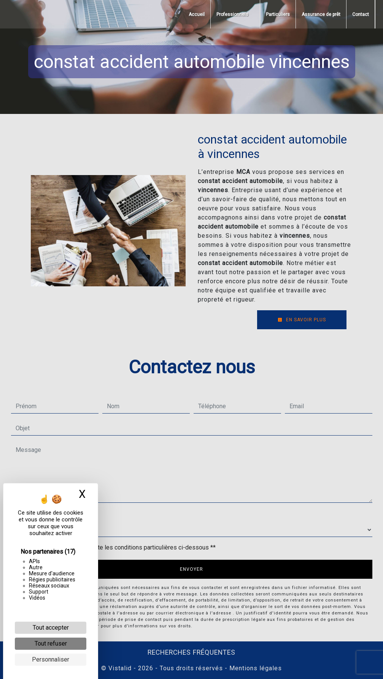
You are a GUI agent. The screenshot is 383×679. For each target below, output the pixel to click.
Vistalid (120, 668)
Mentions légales (254, 668)
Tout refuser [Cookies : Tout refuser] (51, 643)
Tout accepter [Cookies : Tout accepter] (51, 627)
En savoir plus (302, 319)
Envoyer (191, 569)
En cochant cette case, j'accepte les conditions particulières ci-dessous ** (117, 547)
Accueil (197, 14)
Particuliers (278, 14)
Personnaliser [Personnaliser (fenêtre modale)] (50, 659)
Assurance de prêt (321, 14)
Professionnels (232, 14)
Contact (360, 14)
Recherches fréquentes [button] (191, 652)
